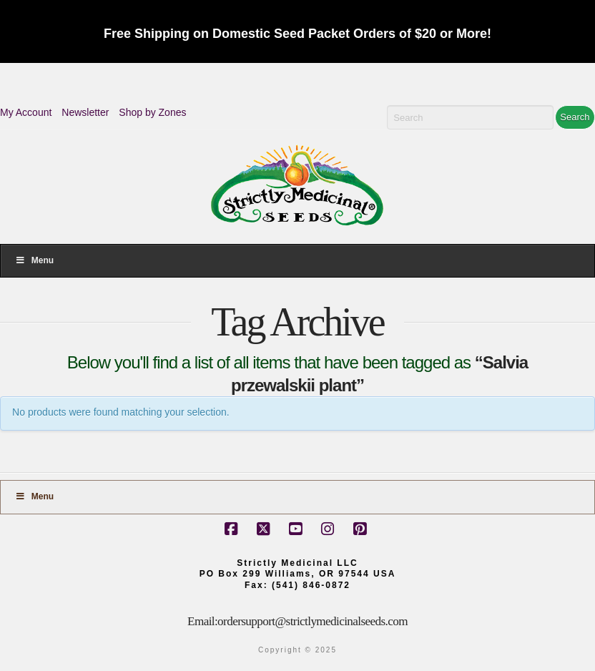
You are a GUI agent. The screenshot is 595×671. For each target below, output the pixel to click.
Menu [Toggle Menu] (34, 260)
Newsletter (85, 112)
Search (574, 117)
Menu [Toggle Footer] (34, 496)
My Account (25, 112)
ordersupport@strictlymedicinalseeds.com (312, 621)
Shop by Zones (152, 112)
